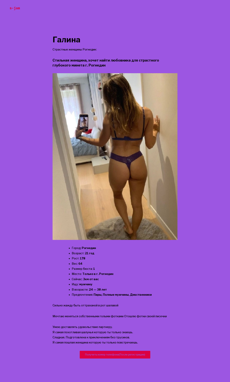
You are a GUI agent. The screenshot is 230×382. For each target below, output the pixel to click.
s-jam (15, 8)
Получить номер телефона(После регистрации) (115, 354)
